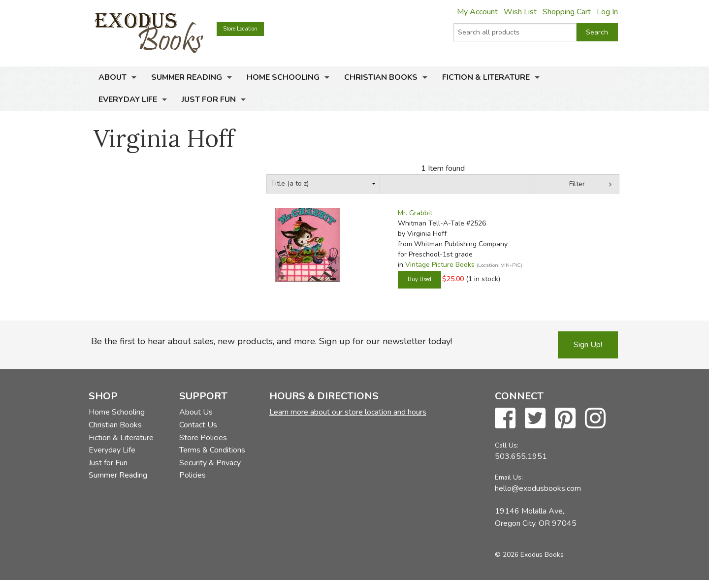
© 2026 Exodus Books (529, 554)
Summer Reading (186, 77)
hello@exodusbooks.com (538, 488)
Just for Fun (209, 99)
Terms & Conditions (212, 450)
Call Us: (506, 445)
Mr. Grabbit (415, 213)
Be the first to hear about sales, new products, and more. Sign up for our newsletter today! (271, 341)
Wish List (520, 11)
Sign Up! (588, 344)
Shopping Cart (567, 11)
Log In (607, 11)
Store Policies (203, 437)
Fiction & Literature (486, 77)
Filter (577, 184)
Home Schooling (283, 77)
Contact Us (198, 424)
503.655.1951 (521, 456)
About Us (196, 412)
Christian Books (381, 77)
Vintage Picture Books (440, 264)
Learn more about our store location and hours (347, 412)
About (112, 77)
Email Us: (509, 477)
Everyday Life (127, 99)
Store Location (240, 28)
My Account (477, 11)
